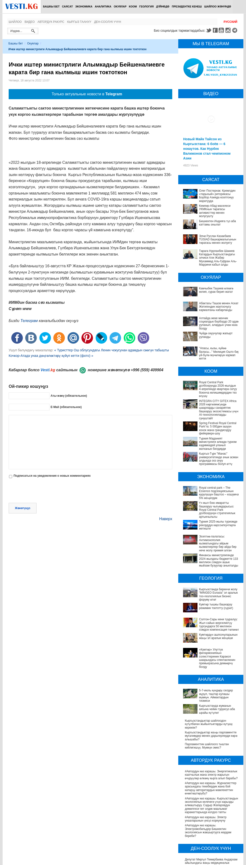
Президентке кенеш (187, 6)
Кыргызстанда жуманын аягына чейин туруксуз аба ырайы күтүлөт (210, 663)
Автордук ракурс (50, 22)
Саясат (67, 6)
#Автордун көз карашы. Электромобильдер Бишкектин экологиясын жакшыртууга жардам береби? (208, 780)
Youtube (222, 30)
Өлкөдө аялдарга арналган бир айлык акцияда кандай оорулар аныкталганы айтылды (210, 832)
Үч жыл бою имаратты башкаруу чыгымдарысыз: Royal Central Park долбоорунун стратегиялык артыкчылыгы (217, 509)
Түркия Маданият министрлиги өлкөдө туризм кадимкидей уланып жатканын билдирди (217, 444)
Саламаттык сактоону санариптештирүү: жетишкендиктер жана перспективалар (212, 822)
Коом (133, 6)
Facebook (215, 30)
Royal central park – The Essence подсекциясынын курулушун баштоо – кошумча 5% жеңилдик (219, 493)
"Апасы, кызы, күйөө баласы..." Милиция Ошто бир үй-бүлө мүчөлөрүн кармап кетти (219, 353)
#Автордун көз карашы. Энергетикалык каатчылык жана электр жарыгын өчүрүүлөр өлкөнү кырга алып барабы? (211, 724)
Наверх (165, 519)
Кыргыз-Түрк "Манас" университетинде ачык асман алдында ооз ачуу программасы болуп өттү (218, 459)
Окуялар (120, 6)
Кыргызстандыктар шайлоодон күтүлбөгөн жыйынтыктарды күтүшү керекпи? (209, 673)
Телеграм (29, 321)
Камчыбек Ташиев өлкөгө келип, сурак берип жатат (216, 290)
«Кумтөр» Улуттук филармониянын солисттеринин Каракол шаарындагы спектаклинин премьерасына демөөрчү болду (211, 624)
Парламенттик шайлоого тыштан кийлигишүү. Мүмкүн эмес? (207, 695)
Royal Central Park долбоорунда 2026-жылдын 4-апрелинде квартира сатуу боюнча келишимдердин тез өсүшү (218, 389)
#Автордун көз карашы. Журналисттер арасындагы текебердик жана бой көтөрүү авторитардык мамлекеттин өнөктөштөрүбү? (210, 737)
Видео (30, 22)
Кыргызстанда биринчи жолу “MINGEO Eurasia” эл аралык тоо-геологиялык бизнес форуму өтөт (211, 582)
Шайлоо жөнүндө (217, 6)
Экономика (83, 6)
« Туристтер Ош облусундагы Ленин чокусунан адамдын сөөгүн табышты (111, 350)
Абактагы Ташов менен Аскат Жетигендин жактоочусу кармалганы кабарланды (218, 307)
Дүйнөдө (163, 6)
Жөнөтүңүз (22, 508)
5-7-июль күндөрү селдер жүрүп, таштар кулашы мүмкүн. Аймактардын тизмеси (212, 655)
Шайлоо (15, 22)
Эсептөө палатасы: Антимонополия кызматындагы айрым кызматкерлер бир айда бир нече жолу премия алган (212, 540)
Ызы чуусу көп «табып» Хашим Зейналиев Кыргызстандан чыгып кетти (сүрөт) (211, 856)
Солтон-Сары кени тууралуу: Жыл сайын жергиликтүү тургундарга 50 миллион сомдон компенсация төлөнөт (212, 602)
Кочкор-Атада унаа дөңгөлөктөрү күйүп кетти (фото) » (51, 356)
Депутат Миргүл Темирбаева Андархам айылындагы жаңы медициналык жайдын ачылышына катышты (211, 812)
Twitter (208, 30)
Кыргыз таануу (79, 22)
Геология (146, 6)
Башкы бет (51, 6)
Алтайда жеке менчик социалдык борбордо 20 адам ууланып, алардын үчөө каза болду (219, 323)
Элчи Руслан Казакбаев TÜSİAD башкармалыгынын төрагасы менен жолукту (217, 239)
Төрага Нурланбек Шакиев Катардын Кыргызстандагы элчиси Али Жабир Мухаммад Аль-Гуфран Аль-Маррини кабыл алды (218, 258)
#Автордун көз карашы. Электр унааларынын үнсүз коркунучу (205, 768)
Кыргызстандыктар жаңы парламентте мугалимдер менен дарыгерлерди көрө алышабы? (211, 685)
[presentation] (45, 491)
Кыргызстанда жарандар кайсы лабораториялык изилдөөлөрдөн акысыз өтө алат (212, 844)
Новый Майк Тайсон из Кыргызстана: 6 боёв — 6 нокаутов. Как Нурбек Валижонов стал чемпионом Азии (206, 148)
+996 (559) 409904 (147, 370)
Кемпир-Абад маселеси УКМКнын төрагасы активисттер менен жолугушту (214, 211)
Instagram (228, 30)
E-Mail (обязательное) (66, 406)
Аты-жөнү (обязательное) (68, 395)
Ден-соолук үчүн (107, 22)
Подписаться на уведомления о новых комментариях (52, 475)
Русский (230, 22)
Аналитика (103, 6)
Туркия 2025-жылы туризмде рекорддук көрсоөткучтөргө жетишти (218, 525)
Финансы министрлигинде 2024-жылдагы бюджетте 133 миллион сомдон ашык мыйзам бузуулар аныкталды (212, 552)
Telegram (235, 30)
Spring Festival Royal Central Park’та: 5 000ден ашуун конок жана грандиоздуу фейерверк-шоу (217, 428)
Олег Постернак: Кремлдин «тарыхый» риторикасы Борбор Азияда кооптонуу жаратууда (217, 196)
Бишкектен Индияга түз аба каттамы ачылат (217, 222)
